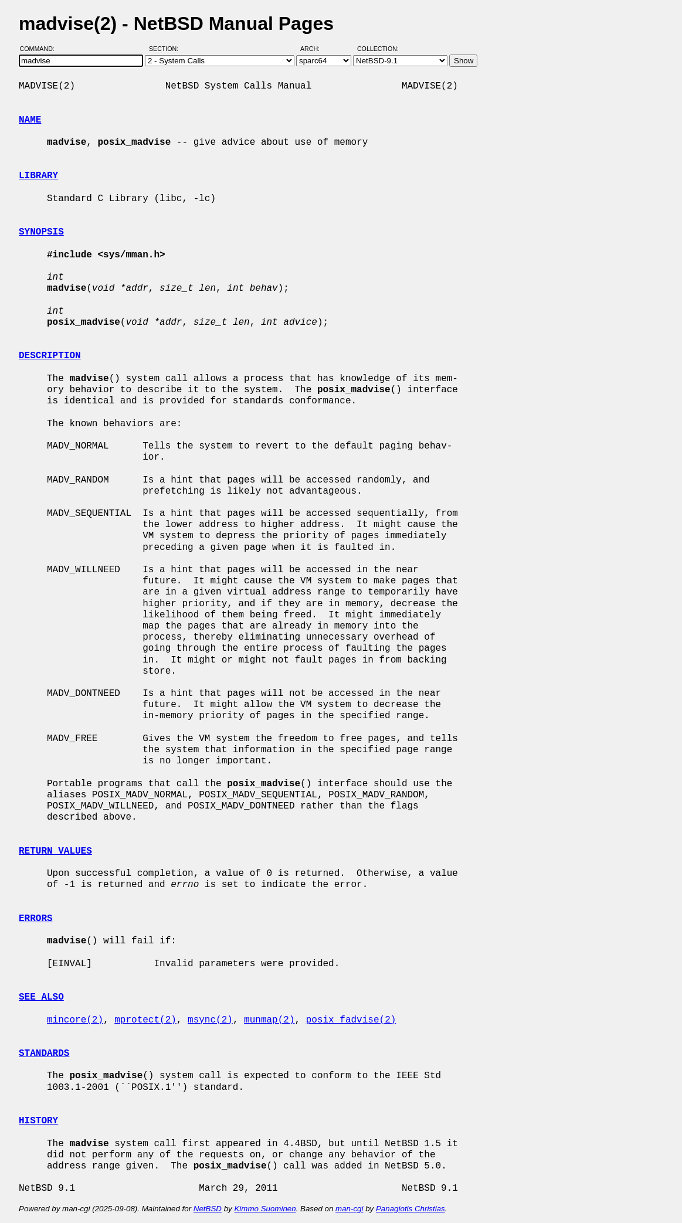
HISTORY (38, 1121)
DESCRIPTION (50, 355)
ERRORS (36, 918)
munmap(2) (269, 1020)
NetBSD (208, 1208)
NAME (30, 120)
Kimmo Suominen (265, 1208)
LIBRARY (38, 175)
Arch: (315, 48)
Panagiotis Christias (410, 1208)
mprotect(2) (145, 1020)
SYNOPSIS (41, 232)
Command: (41, 48)
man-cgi (349, 1208)
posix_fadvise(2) (351, 1020)
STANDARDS (44, 1053)
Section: (166, 48)
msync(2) (210, 1020)
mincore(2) (75, 1020)
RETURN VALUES (55, 851)
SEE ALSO (41, 997)
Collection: (378, 48)
